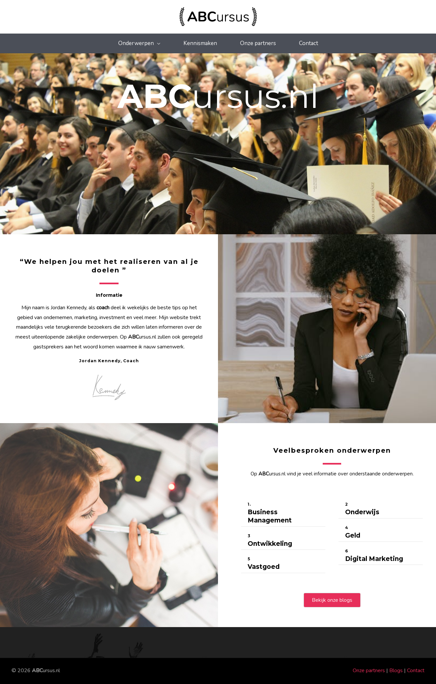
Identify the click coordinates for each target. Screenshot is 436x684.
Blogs (396, 670)
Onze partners (369, 670)
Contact (415, 670)
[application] (157, 43)
